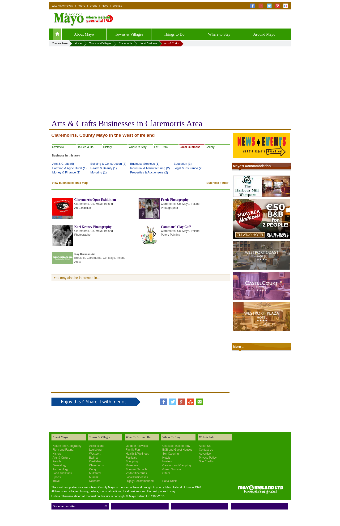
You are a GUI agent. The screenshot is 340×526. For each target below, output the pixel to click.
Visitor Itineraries (136, 473)
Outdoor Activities (137, 446)
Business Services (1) (144, 163)
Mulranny (95, 473)
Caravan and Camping (176, 465)
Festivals (131, 457)
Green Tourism (171, 469)
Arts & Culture (61, 457)
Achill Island (96, 446)
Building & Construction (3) (108, 163)
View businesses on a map (70, 183)
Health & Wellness (137, 453)
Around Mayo (264, 34)
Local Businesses (137, 477)
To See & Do (86, 147)
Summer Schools (136, 469)
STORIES (117, 6)
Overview (58, 147)
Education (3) (182, 163)
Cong (92, 469)
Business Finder (217, 183)
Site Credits (206, 461)
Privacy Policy (208, 457)
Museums (132, 465)
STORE (93, 6)
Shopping (132, 461)
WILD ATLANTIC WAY (62, 6)
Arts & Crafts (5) (63, 163)
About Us (205, 446)
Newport (94, 481)
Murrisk (93, 477)
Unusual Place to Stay (176, 446)
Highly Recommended (140, 481)
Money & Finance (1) (66, 172)
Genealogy (59, 465)
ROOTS (81, 6)
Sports (57, 477)
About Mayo (84, 34)
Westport (95, 453)
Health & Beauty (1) (103, 168)
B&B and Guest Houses (177, 449)
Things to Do (174, 34)
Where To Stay (171, 437)
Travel (56, 481)
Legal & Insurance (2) (188, 168)
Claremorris (96, 465)
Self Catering (170, 453)
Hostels (167, 461)
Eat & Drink (169, 481)
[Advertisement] (170, 82)
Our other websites (64, 506)
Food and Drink (62, 473)
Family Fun (133, 449)
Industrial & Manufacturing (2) (150, 168)
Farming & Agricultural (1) (69, 168)
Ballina (93, 457)
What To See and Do (138, 437)
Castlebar (95, 461)
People (57, 461)
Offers (166, 473)
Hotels (166, 457)
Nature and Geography (67, 446)
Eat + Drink (161, 147)
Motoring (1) (98, 172)
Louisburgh (96, 449)
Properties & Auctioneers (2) (149, 172)
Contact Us (206, 449)
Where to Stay (219, 34)
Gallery (210, 147)
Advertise (205, 453)
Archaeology (60, 469)
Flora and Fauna (63, 449)
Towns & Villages (129, 34)
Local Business (190, 147)
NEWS (105, 6)
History (107, 147)
